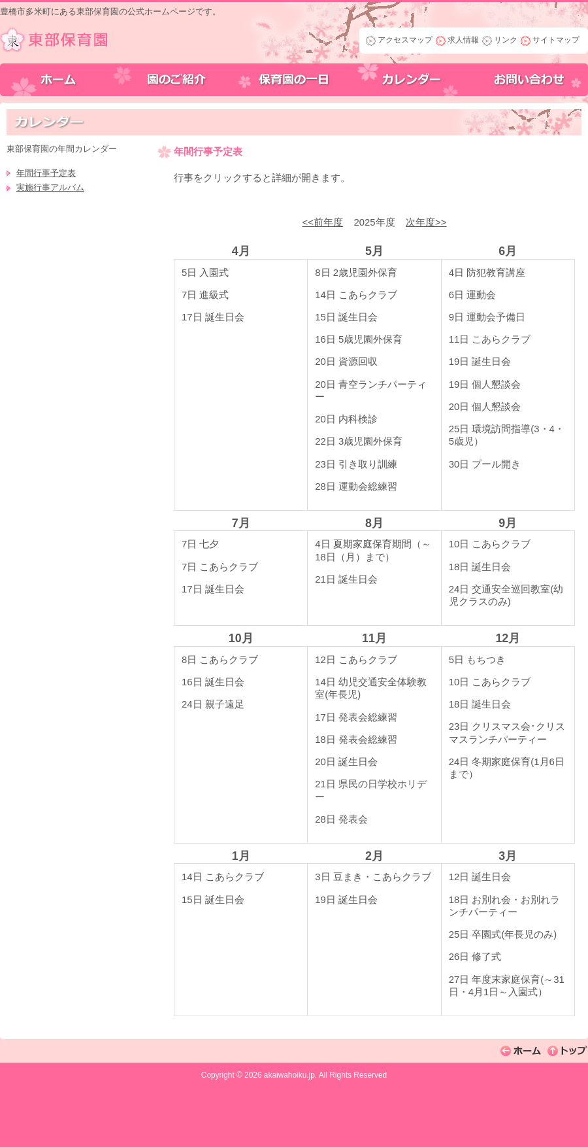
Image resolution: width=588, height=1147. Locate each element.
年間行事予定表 (46, 173)
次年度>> (426, 222)
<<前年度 (322, 222)
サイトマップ (556, 39)
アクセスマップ (405, 39)
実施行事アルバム (50, 187)
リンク (505, 39)
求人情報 (463, 39)
